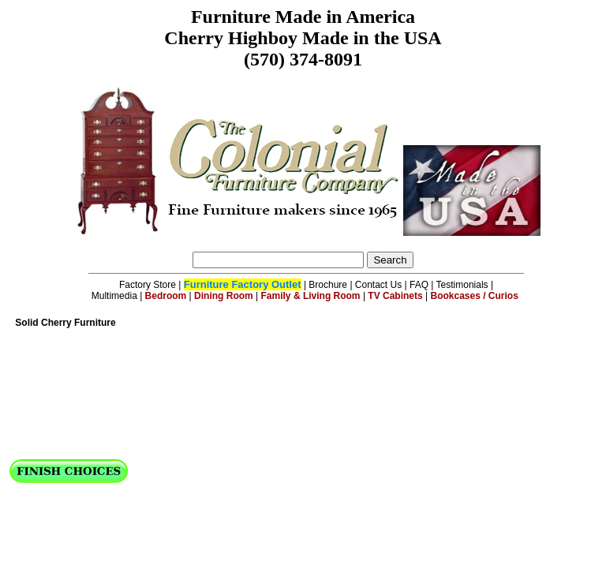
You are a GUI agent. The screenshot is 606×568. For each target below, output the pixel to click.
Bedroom (166, 295)
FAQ (419, 284)
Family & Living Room (311, 295)
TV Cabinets (395, 295)
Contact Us (378, 284)
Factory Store (147, 284)
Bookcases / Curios (474, 295)
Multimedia (114, 295)
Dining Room (223, 295)
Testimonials (462, 284)
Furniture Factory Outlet (242, 284)
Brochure (328, 284)
